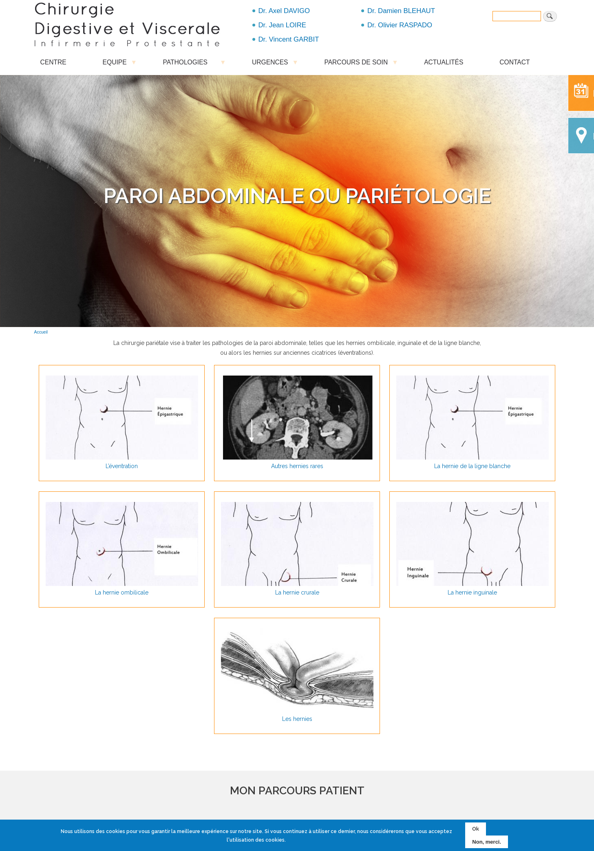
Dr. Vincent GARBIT (288, 39)
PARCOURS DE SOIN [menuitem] (356, 64)
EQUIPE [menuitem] (115, 64)
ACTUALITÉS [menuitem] (443, 62)
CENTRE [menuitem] (53, 62)
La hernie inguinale (472, 592)
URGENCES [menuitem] (270, 64)
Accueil (41, 332)
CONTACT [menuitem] (514, 62)
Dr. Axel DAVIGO (284, 11)
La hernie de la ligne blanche (472, 466)
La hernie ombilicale (121, 592)
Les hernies (297, 719)
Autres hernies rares (297, 466)
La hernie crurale (297, 592)
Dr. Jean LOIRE (282, 25)
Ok (475, 829)
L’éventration (122, 466)
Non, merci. (486, 842)
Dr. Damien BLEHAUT (401, 11)
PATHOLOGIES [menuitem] (189, 64)
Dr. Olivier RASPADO (399, 25)
